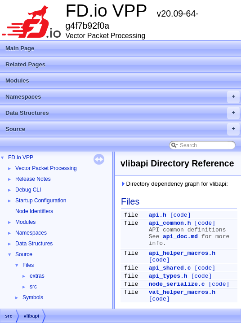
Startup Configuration (40, 200)
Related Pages (25, 64)
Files (28, 265)
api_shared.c (170, 268)
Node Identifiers (34, 211)
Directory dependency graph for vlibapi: (174, 183)
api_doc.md (180, 236)
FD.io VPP (20, 157)
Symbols (32, 297)
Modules (17, 80)
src (33, 287)
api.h (157, 215)
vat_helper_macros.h (182, 292)
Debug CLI (28, 190)
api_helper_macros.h (182, 253)
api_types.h (168, 276)
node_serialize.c (177, 284)
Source (122, 129)
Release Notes (33, 179)
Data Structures (122, 113)
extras (37, 276)
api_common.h (170, 223)
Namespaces (122, 97)
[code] (180, 215)
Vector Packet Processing (46, 168)
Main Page (19, 48)
